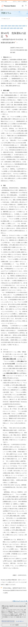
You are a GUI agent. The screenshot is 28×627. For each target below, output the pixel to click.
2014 (18, 28)
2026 (2, 25)
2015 (15, 28)
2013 (21, 28)
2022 (16, 25)
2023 (13, 25)
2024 (9, 25)
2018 (5, 28)
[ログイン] (14, 1)
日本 (2, 9)
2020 (23, 25)
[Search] (25, 5)
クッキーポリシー (20, 621)
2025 (5, 25)
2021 (20, 25)
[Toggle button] (22, 5)
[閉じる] (26, 603)
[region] (14, 614)
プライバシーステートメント (7, 621)
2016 (11, 28)
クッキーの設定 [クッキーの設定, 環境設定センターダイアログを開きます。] (14, 625)
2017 (8, 28)
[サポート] (19, 1)
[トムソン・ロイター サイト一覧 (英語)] (4, 1)
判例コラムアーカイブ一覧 (20, 601)
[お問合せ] (24, 1)
